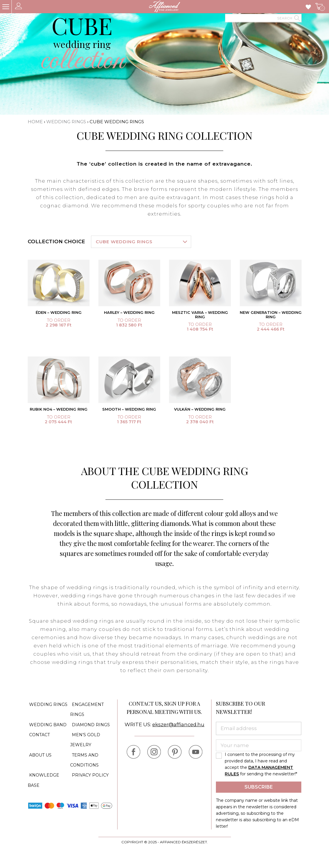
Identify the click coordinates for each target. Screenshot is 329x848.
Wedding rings (66, 121)
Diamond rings (89, 722)
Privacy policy (88, 766)
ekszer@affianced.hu (178, 726)
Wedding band (46, 722)
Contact (38, 731)
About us (39, 749)
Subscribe (258, 788)
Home (35, 121)
